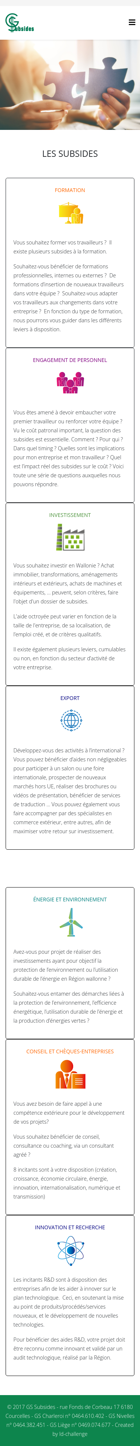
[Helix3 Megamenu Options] (132, 22)
